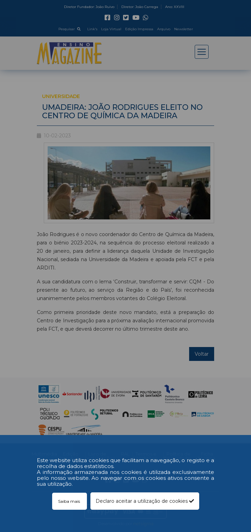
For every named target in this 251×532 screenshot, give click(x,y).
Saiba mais (69, 501)
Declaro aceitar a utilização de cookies (145, 501)
